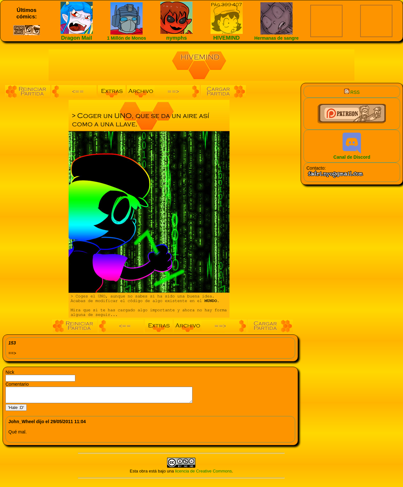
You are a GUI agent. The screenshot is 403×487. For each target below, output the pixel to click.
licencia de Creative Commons (203, 474)
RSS (352, 92)
